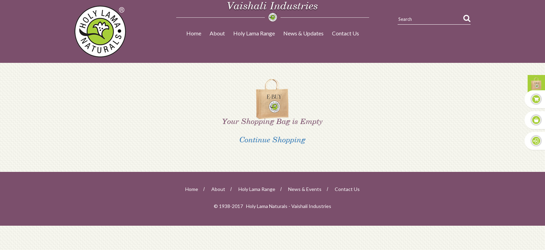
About (217, 33)
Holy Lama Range (254, 33)
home (191, 189)
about (218, 189)
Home (193, 33)
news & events (305, 189)
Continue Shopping (272, 141)
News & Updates (303, 33)
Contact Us (345, 33)
